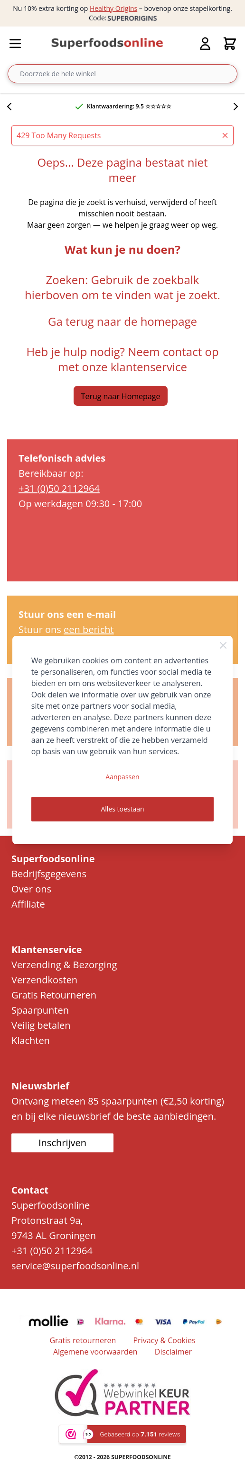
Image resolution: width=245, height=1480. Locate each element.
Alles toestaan (122, 808)
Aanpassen (122, 776)
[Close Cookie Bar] (223, 645)
